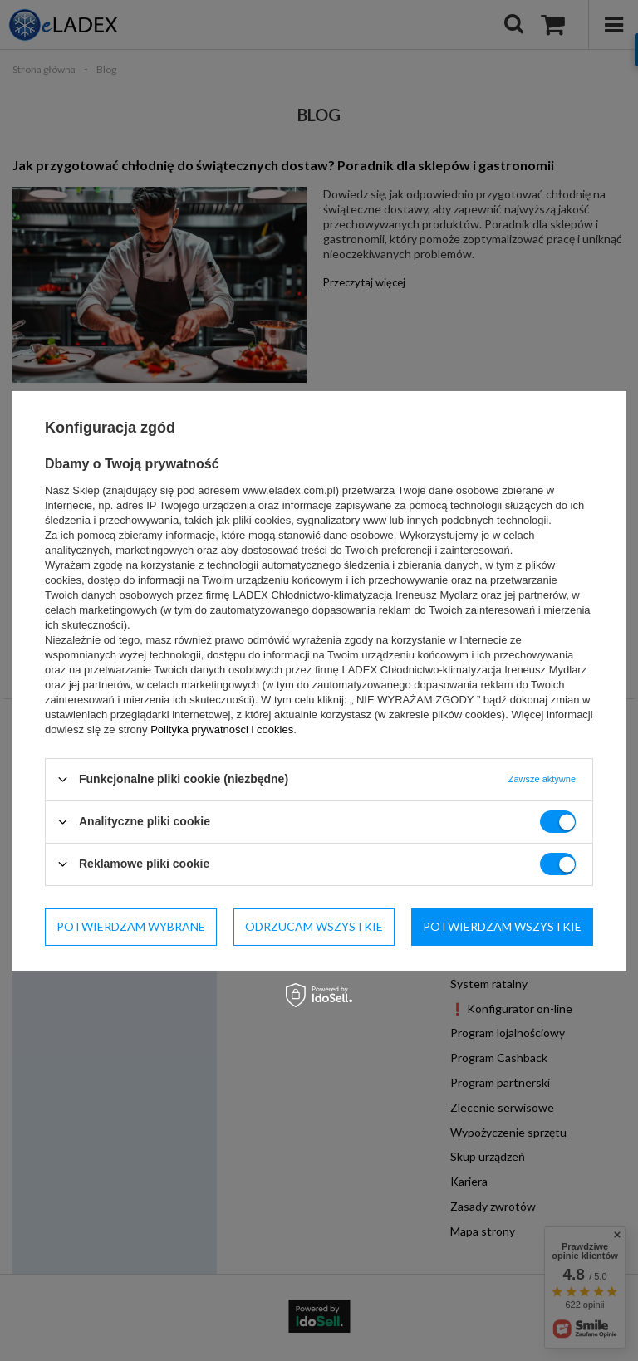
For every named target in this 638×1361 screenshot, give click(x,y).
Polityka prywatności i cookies (221, 728)
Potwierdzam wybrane (130, 926)
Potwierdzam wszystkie (502, 926)
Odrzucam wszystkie (314, 926)
